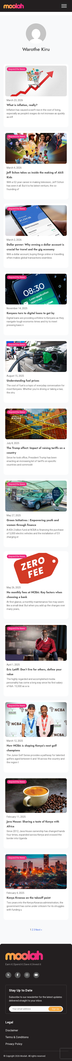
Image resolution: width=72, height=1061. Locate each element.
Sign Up (55, 1009)
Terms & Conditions (17, 1037)
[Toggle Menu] (64, 5)
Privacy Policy (13, 1044)
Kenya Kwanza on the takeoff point (29, 898)
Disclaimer (11, 1030)
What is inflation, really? (22, 105)
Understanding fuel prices (23, 381)
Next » (38, 929)
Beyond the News (17, 69)
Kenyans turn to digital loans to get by (30, 313)
